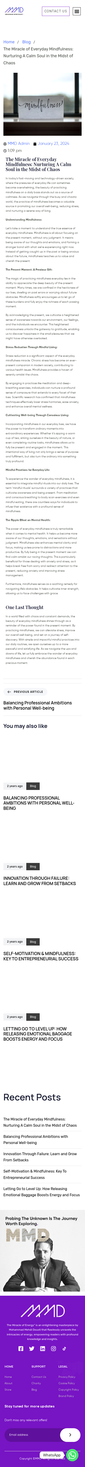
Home (9, 41)
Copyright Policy (68, 1390)
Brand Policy (66, 1396)
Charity (36, 1383)
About (8, 1383)
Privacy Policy (66, 1377)
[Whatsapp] (72, 1455)
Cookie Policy (66, 1383)
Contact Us (39, 1377)
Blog (26, 41)
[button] (77, 11)
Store (8, 1390)
